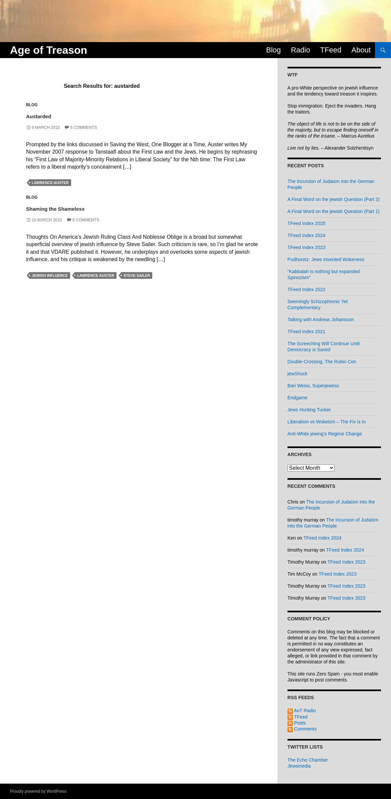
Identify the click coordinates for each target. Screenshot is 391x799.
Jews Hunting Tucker (309, 409)
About (361, 50)
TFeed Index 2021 (306, 331)
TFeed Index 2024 (306, 235)
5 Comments (83, 127)
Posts (296, 723)
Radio (300, 50)
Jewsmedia (299, 766)
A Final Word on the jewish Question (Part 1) (333, 211)
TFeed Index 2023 (306, 247)
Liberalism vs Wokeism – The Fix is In (326, 421)
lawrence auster (50, 183)
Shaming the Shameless (77, 207)
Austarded (47, 115)
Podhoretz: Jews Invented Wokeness (325, 259)
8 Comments (85, 220)
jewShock (297, 373)
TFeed (331, 50)
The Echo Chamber (307, 760)
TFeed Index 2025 (306, 223)
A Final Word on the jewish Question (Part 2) (333, 199)
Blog (273, 50)
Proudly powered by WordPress (38, 791)
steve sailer (137, 275)
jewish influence (50, 275)
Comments (302, 729)
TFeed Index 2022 (306, 289)
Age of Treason (48, 50)
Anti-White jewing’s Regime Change (324, 433)
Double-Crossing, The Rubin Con (321, 361)
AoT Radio (301, 710)
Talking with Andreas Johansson (320, 319)
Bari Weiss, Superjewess (313, 385)
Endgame (297, 397)
